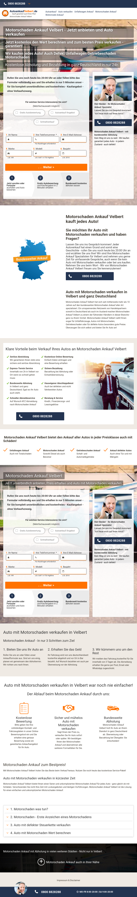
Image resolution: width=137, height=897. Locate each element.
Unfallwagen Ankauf (84, 11)
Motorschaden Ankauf (105, 11)
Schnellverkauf (47, 122)
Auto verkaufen (65, 11)
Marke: (10, 148)
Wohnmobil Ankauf (54, 15)
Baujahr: (66, 148)
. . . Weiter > (46, 167)
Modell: (38, 148)
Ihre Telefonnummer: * (45, 135)
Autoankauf (50, 11)
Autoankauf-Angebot (65, 112)
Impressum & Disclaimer (68, 880)
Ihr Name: (12, 135)
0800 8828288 (16, 3)
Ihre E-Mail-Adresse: (71, 135)
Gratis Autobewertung (30, 112)
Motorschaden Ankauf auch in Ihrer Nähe (68, 862)
